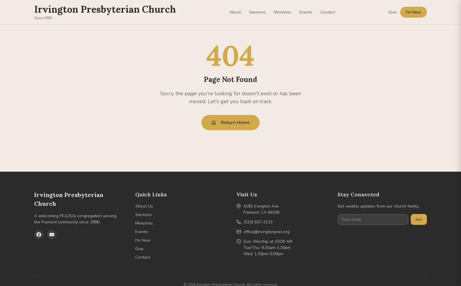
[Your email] (373, 219)
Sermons (257, 12)
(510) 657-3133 (258, 222)
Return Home (230, 122)
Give (392, 12)
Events (306, 12)
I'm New (413, 12)
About (235, 12)
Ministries (282, 12)
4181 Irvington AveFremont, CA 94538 (261, 209)
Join (418, 219)
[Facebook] (39, 234)
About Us (144, 206)
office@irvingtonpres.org (266, 232)
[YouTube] (51, 234)
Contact (327, 12)
